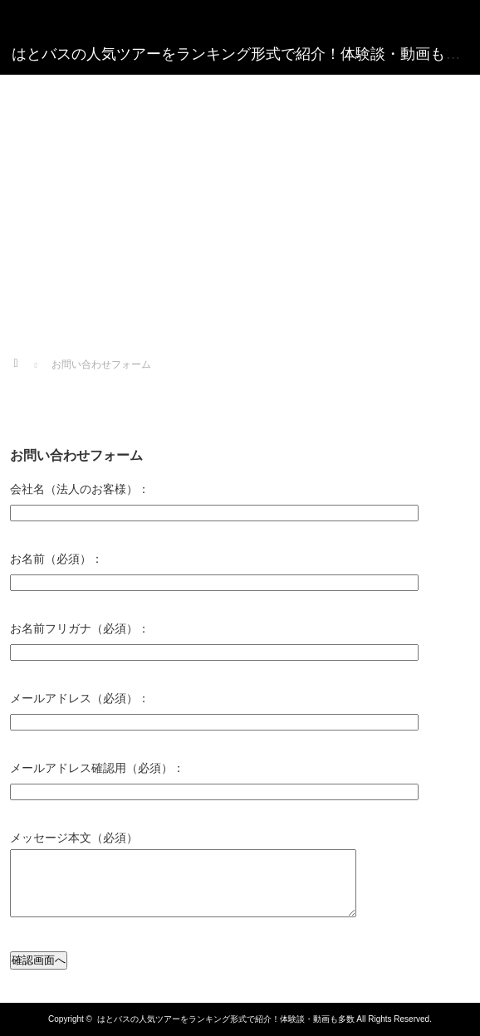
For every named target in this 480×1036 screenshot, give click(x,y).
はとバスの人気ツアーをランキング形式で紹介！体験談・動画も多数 (226, 1019)
